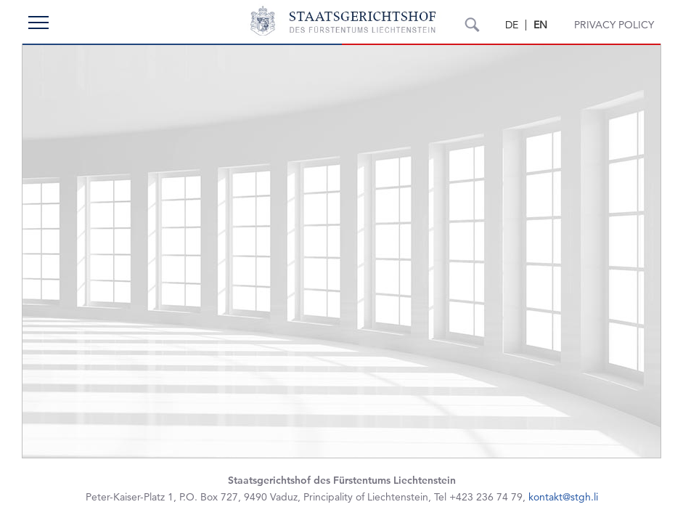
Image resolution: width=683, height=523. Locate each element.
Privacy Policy (614, 24)
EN (540, 24)
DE (511, 24)
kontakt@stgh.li (563, 496)
